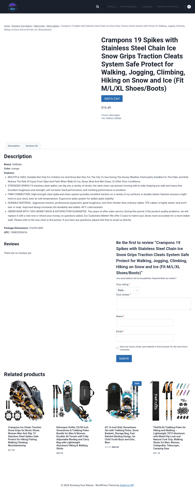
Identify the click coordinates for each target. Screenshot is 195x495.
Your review (123, 294)
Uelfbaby (117, 118)
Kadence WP (127, 485)
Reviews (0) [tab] (32, 145)
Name (120, 316)
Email (120, 331)
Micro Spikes (114, 115)
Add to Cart (112, 98)
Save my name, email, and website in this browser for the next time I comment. (154, 348)
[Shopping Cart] (187, 7)
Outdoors (109, 118)
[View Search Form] (98, 7)
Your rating (123, 284)
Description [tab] (14, 145)
